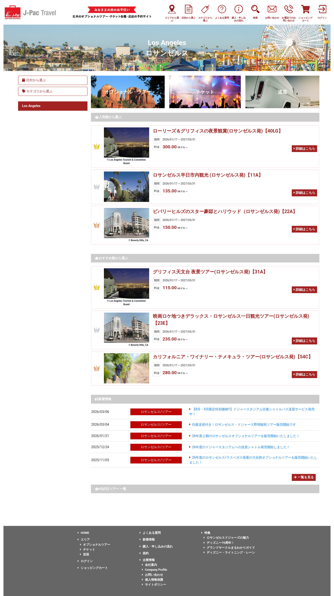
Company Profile (154, 569)
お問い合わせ (152, 575)
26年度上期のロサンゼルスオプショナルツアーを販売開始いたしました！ (246, 436)
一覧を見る (304, 477)
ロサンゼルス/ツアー (156, 412)
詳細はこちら (304, 149)
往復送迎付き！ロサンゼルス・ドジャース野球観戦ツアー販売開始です (244, 425)
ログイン (85, 561)
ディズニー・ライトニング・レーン (229, 552)
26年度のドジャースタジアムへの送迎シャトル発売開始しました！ (241, 447)
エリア (84, 539)
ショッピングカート (93, 568)
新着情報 (147, 539)
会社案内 (149, 565)
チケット (205, 92)
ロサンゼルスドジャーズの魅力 (226, 537)
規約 (144, 553)
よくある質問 (150, 532)
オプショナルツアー (95, 544)
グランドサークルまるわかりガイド (229, 547)
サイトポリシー (154, 584)
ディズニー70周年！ (219, 542)
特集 (205, 532)
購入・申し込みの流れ (156, 546)
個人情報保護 (152, 579)
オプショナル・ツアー (128, 92)
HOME (83, 532)
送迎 (282, 92)
